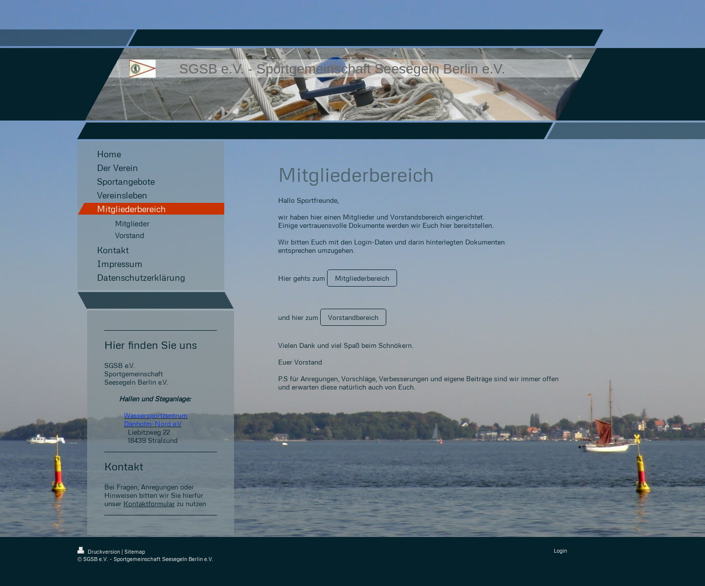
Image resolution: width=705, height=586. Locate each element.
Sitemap (134, 551)
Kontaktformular (149, 503)
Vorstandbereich (353, 317)
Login (560, 550)
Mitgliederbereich (362, 278)
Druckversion (99, 551)
